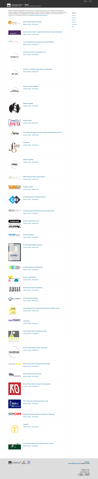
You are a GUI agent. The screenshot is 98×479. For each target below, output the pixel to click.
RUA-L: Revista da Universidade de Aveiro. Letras (35, 401)
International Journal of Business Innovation (34, 197)
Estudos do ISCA (27, 120)
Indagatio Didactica (28, 186)
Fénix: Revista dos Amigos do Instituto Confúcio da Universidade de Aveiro (42, 132)
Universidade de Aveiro (74, 463)
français (74, 20)
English (74, 15)
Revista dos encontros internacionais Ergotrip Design (36, 363)
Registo (85, 1)
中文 (73, 26)
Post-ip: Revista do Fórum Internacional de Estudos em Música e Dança (41, 308)
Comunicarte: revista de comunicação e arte (34, 52)
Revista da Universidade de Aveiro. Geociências (35, 347)
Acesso (90, 1)
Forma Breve (26, 142)
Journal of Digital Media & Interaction (32, 245)
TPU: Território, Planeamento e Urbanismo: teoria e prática (38, 443)
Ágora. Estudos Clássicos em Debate (32, 22)
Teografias (25, 424)
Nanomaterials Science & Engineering (32, 287)
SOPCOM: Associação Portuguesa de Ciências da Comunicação (39, 414)
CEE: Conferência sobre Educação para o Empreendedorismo (38, 42)
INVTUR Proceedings (28, 234)
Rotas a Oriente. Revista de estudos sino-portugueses (36, 384)
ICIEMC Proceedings (28, 159)
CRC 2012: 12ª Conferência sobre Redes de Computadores (37, 69)
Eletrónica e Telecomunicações (31, 86)
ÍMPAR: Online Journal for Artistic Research (34, 176)
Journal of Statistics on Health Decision (33, 267)
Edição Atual (35, 24)
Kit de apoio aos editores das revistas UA (37, 15)
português (74, 24)
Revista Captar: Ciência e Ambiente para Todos (35, 331)
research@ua (26, 321)
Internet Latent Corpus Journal (31, 221)
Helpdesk (87, 462)
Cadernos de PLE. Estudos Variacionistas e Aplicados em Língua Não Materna (42, 32)
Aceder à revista (27, 24)
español (74, 17)
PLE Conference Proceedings (30, 298)
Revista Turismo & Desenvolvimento (32, 374)
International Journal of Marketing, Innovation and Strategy (38, 210)
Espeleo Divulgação (28, 103)
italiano (74, 22)
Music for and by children (29, 277)
